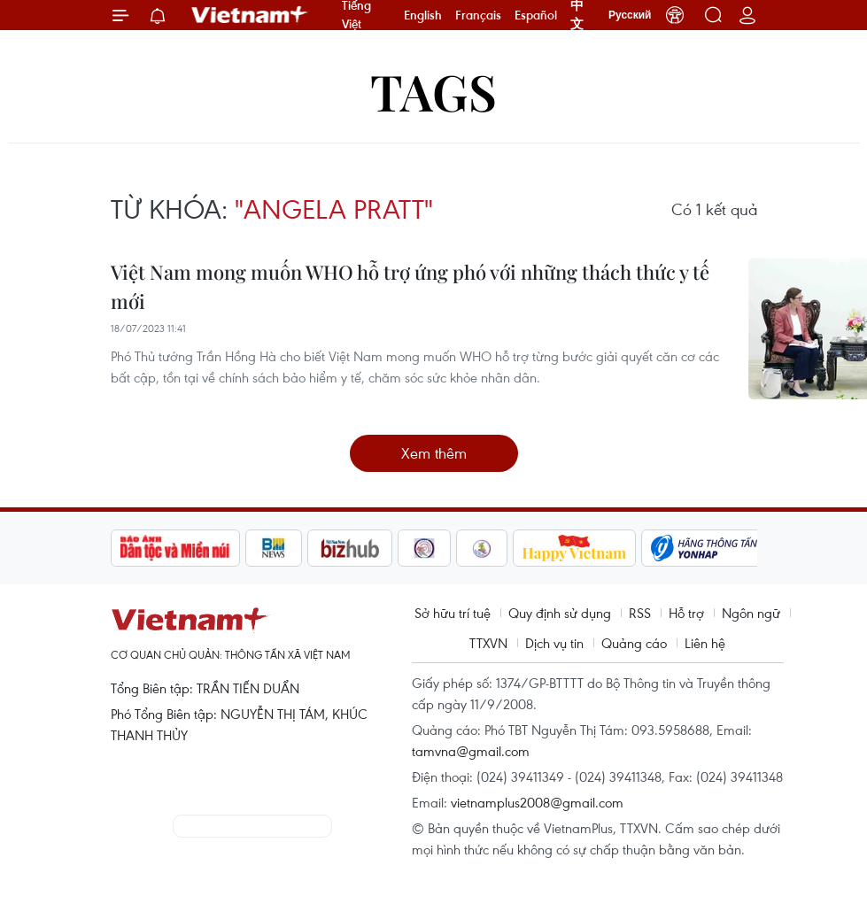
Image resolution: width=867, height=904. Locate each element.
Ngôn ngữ (751, 613)
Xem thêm (434, 453)
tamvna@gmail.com (471, 751)
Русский (630, 15)
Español (536, 15)
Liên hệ (705, 643)
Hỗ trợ (686, 613)
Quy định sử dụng (559, 613)
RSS (640, 613)
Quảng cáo (634, 643)
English (423, 15)
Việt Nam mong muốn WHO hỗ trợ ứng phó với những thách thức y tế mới (410, 286)
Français (478, 15)
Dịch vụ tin (554, 643)
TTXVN (488, 643)
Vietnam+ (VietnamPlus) (250, 15)
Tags (433, 91)
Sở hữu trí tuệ (452, 613)
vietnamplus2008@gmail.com (537, 802)
